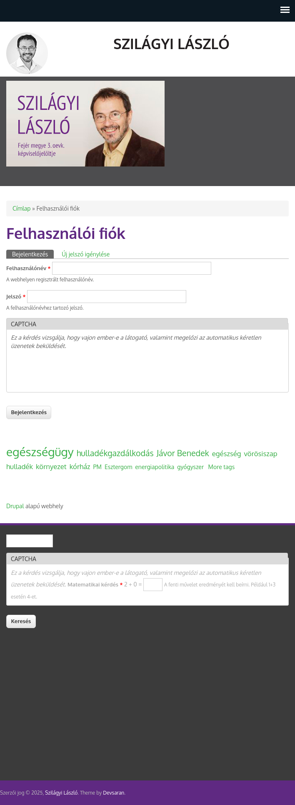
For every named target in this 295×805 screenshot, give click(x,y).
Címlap (21, 208)
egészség (226, 453)
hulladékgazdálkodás (115, 453)
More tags (221, 466)
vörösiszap (261, 453)
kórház (80, 466)
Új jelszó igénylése (86, 254)
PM (97, 466)
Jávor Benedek (183, 453)
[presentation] (74, 371)
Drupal (15, 505)
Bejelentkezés (33, 254)
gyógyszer (190, 466)
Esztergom (118, 466)
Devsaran (113, 793)
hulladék (19, 466)
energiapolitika (154, 466)
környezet (51, 466)
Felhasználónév (28, 268)
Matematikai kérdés (95, 584)
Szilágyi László (171, 43)
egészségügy (40, 451)
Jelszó (15, 296)
